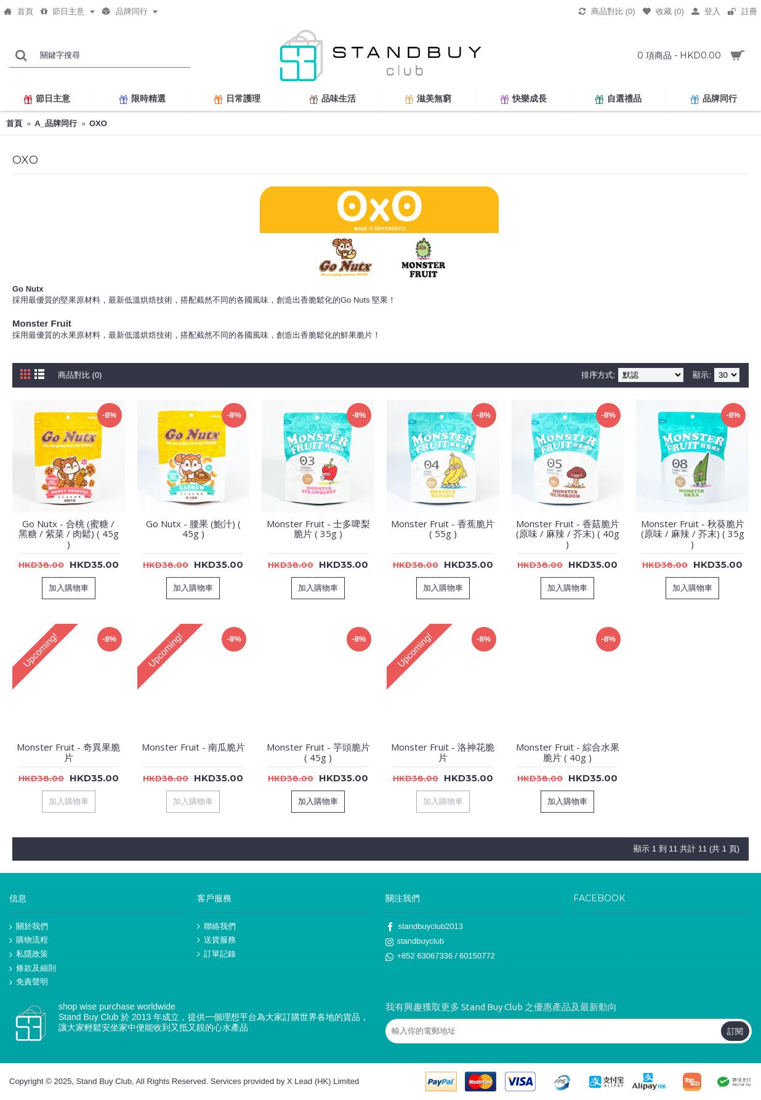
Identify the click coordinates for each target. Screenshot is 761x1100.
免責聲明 (28, 982)
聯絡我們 (216, 926)
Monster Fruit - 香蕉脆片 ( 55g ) (442, 528)
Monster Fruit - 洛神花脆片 (442, 752)
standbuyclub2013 (424, 927)
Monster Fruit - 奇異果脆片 (68, 752)
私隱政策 (28, 954)
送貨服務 (216, 940)
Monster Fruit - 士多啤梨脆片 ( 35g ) (318, 528)
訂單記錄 (216, 954)
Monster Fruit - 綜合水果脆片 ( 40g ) (567, 752)
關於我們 (28, 926)
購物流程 (28, 940)
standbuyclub (415, 942)
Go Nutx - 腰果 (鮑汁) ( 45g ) (193, 528)
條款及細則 (32, 968)
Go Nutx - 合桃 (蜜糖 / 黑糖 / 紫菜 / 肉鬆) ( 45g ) (68, 533)
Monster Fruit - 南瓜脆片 (193, 747)
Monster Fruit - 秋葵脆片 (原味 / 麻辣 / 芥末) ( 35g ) (692, 533)
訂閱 (735, 1031)
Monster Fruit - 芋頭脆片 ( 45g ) (318, 752)
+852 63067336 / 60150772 (440, 957)
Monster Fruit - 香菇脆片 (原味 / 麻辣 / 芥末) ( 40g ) (567, 533)
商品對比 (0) (80, 375)
